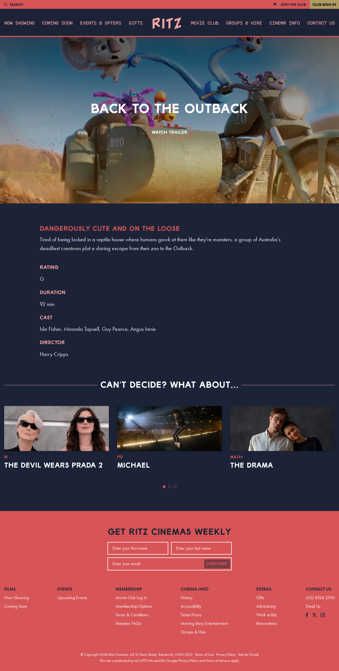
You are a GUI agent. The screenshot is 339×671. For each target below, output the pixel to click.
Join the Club (293, 4)
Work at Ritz (266, 615)
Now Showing (19, 23)
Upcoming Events (72, 598)
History (187, 598)
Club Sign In (324, 4)
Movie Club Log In (131, 598)
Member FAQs (128, 623)
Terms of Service (218, 660)
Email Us (313, 606)
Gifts (136, 23)
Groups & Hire (244, 23)
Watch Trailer (169, 132)
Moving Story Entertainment (204, 623)
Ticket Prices (191, 615)
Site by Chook (248, 654)
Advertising (265, 606)
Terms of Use (204, 654)
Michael (133, 465)
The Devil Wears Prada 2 (53, 465)
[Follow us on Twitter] (314, 615)
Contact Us (321, 23)
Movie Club (205, 23)
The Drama (251, 465)
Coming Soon (57, 23)
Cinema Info (284, 23)
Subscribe (217, 564)
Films (10, 589)
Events (64, 589)
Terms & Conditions (131, 615)
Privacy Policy (226, 654)
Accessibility (191, 606)
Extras (263, 589)
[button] (164, 486)
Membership (128, 589)
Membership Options (133, 606)
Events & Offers (100, 23)
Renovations (266, 623)
